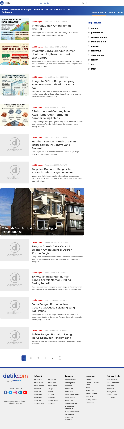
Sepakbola (38, 398)
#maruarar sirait (97, 41)
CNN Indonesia (112, 380)
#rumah (93, 28)
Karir (88, 388)
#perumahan (96, 32)
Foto (120, 12)
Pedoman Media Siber (92, 384)
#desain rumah (97, 55)
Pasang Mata (70, 383)
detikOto (37, 401)
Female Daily (112, 395)
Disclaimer (90, 402)
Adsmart (68, 386)
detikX (50, 392)
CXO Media (111, 398)
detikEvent (69, 389)
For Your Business (72, 411)
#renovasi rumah (98, 37)
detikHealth (52, 386)
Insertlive (110, 389)
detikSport (38, 395)
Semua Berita (99, 12)
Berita (112, 12)
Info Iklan (89, 397)
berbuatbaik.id (70, 380)
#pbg (92, 64)
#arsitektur (95, 50)
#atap (92, 68)
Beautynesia (111, 392)
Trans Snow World (72, 395)
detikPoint (69, 392)
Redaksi (89, 380)
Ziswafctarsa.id (71, 403)
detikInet (37, 389)
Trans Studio (70, 398)
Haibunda (110, 386)
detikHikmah (53, 401)
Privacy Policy (91, 399)
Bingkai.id (69, 401)
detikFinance (39, 386)
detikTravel (52, 380)
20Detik (51, 395)
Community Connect (69, 418)
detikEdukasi (39, 383)
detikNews (38, 380)
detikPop (51, 403)
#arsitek (93, 59)
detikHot (37, 392)
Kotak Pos (90, 391)
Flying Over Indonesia (69, 407)
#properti (94, 46)
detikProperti (39, 403)
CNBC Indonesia (113, 383)
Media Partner (91, 394)
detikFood (52, 383)
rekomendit (69, 414)
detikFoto (51, 398)
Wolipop (51, 389)
